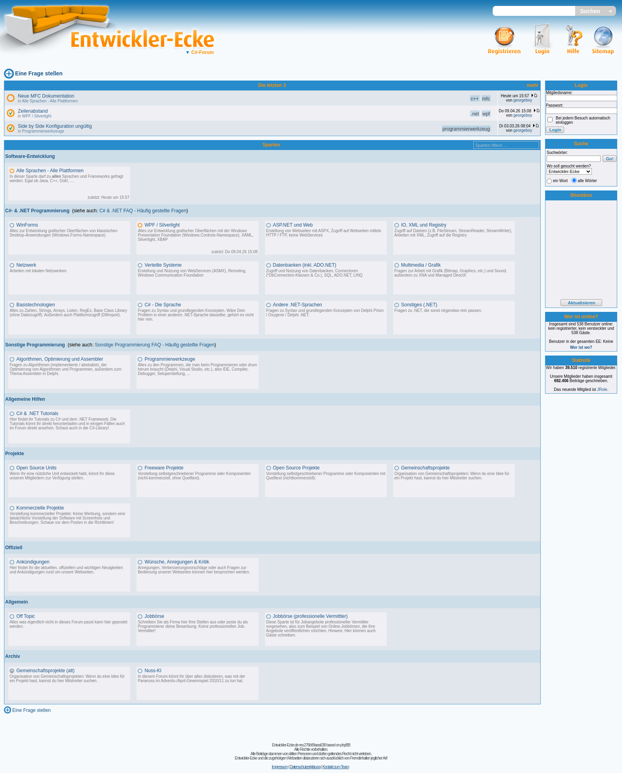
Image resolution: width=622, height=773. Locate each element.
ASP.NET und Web (293, 225)
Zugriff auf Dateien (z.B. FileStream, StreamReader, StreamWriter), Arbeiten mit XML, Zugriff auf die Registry (453, 233)
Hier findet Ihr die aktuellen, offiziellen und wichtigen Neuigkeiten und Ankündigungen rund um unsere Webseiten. (66, 569)
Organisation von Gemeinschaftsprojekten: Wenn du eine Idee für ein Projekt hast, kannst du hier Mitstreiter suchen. (451, 475)
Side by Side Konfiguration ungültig (55, 126)
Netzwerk (26, 265)
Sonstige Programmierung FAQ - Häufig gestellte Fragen (154, 345)
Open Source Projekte (296, 468)
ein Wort (560, 181)
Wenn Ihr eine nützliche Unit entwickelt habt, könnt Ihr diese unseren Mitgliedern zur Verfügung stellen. (62, 475)
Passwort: (554, 105)
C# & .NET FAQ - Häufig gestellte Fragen (142, 210)
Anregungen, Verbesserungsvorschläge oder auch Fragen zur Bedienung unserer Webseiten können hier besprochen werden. (194, 569)
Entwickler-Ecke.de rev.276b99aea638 (298, 745)
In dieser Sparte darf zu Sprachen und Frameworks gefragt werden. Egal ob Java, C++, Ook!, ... (66, 178)
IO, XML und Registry (423, 225)
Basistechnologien (35, 305)
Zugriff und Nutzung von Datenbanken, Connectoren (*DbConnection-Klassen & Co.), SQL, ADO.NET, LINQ (314, 273)
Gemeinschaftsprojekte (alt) (45, 670)
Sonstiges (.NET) (419, 305)
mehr (532, 85)
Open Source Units (36, 468)
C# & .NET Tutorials (37, 413)
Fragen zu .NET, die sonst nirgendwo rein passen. (438, 310)
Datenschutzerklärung (305, 767)
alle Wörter (587, 181)
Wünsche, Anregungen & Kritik (176, 562)
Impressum (280, 767)
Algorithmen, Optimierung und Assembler (59, 359)
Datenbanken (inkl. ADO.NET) (304, 265)
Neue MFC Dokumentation (46, 96)
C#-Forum (199, 52)
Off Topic (25, 616)
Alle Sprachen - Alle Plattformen (50, 101)
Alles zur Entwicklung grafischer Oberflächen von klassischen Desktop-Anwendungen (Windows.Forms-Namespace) (63, 233)
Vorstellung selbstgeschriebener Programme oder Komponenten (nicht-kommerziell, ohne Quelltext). (194, 475)
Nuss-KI (152, 670)
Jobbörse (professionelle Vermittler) (310, 616)
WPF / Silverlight (37, 116)
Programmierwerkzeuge (43, 131)
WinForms (27, 225)
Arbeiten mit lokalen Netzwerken (38, 271)
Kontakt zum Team (336, 767)
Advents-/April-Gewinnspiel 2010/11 (192, 681)
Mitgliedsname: (559, 92)
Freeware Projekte (163, 468)
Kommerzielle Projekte (40, 508)
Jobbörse (154, 616)
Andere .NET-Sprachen (297, 305)
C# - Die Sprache (162, 305)
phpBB (345, 745)
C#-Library (98, 428)
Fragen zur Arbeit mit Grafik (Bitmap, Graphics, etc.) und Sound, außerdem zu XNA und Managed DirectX (450, 273)
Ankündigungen (32, 562)
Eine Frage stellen (39, 73)
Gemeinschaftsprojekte (425, 468)
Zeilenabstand (33, 111)
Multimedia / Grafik (421, 265)
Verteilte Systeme (162, 265)
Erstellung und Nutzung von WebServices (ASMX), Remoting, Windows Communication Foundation (192, 273)
